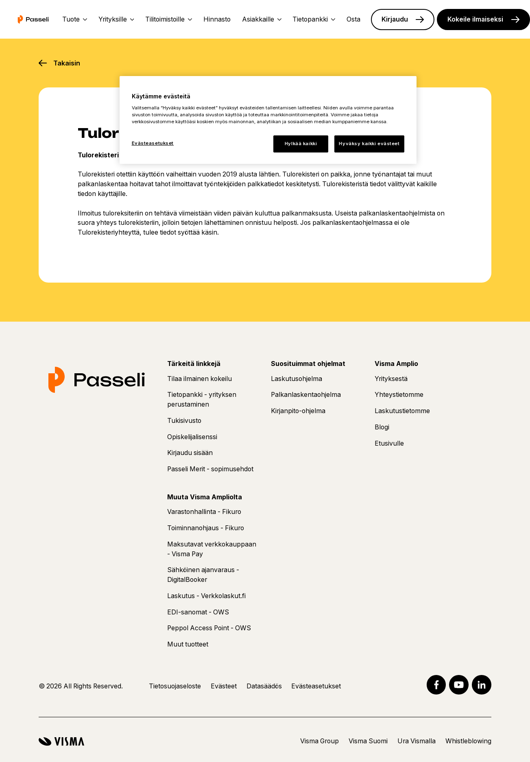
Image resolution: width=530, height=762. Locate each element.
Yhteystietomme (399, 394)
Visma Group (319, 741)
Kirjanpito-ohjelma (298, 411)
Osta (353, 19)
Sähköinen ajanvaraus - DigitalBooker (203, 574)
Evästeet (224, 686)
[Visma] (61, 741)
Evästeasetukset (316, 686)
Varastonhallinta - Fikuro (204, 512)
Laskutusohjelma (296, 379)
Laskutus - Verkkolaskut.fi (206, 596)
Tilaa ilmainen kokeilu (199, 379)
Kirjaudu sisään (190, 453)
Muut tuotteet (187, 644)
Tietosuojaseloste (175, 686)
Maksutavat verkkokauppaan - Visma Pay (211, 549)
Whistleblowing (468, 741)
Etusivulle (389, 443)
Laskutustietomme (402, 411)
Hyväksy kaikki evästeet (369, 143)
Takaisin (66, 63)
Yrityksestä (391, 379)
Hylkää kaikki (301, 143)
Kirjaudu (395, 19)
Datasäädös (264, 686)
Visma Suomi (368, 741)
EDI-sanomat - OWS (198, 612)
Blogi (382, 427)
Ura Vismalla (416, 741)
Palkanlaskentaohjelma (306, 394)
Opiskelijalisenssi (192, 437)
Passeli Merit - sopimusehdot (210, 469)
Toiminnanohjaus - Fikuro (205, 528)
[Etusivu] (33, 19)
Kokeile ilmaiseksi (475, 19)
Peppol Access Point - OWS (209, 628)
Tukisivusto (184, 421)
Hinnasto (217, 19)
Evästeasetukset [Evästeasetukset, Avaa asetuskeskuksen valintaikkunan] (153, 143)
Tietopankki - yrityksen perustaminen (201, 399)
